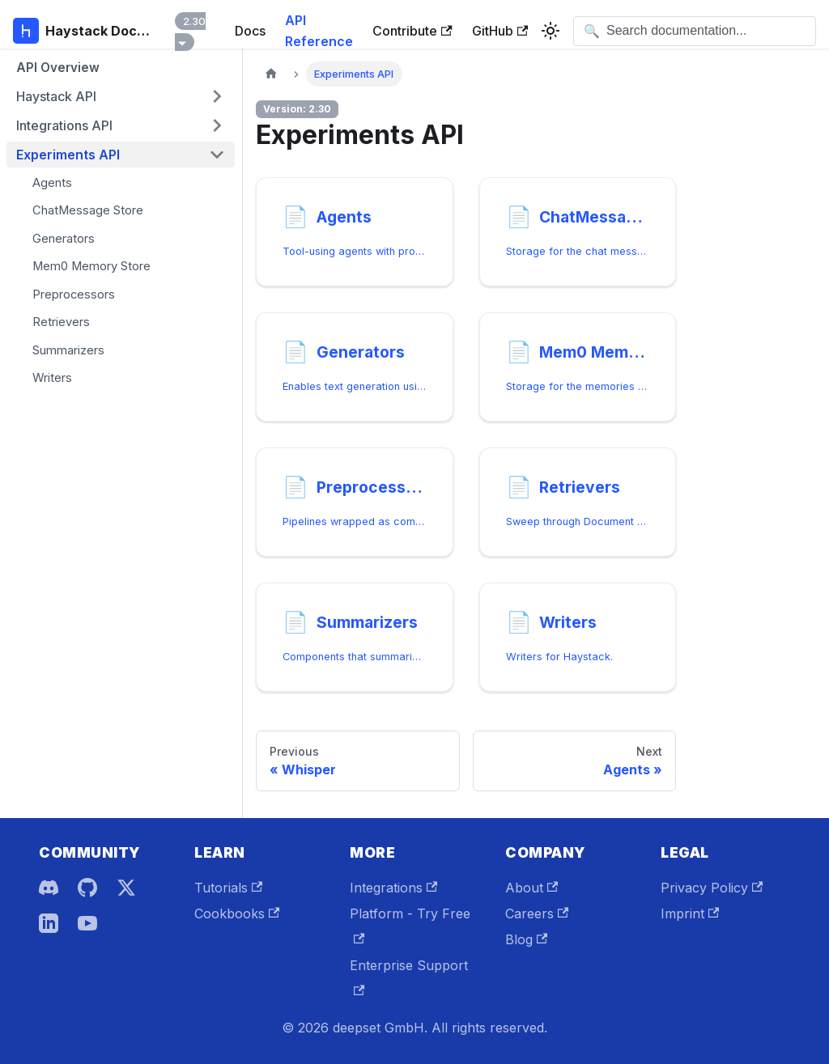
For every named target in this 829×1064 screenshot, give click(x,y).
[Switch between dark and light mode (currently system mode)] (550, 31)
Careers (536, 913)
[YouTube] (87, 923)
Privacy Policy (712, 888)
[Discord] (49, 888)
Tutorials (228, 888)
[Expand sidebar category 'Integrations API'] (217, 125)
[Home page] (271, 74)
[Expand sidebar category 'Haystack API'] (217, 96)
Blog (526, 939)
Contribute (412, 31)
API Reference (319, 30)
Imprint (690, 913)
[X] (126, 888)
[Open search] (694, 31)
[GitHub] (87, 888)
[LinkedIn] (49, 923)
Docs (250, 31)
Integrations (393, 888)
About (531, 888)
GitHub (500, 31)
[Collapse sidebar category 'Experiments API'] (217, 154)
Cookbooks (236, 913)
